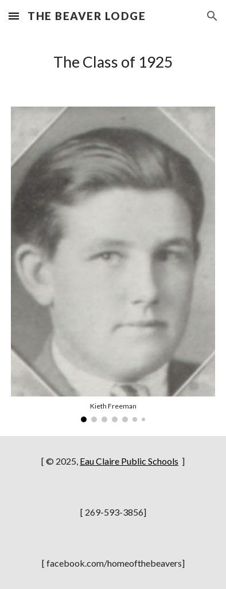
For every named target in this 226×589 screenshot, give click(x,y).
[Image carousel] (113, 264)
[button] (14, 16)
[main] (113, 62)
